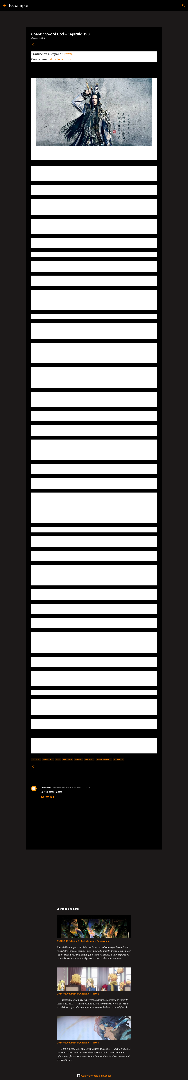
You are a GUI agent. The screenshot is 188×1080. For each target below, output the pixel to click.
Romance (118, 760)
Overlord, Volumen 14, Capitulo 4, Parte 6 (78, 993)
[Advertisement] (94, 876)
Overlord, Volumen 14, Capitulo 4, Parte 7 (78, 1042)
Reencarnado (103, 760)
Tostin (68, 54)
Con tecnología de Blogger (94, 1075)
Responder (47, 797)
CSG (58, 760)
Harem (78, 760)
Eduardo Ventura (59, 59)
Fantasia (67, 760)
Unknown (45, 787)
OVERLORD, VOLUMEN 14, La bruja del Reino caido (83, 941)
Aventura (48, 760)
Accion (35, 760)
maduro (89, 760)
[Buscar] (34, 5)
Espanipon (19, 5)
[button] (33, 44)
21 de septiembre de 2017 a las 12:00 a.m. (71, 787)
